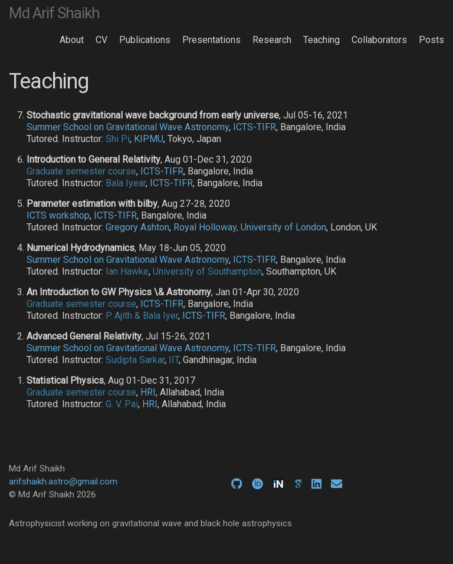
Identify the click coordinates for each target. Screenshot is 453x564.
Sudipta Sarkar (135, 359)
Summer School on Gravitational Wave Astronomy (128, 127)
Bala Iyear (126, 183)
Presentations (211, 39)
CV (101, 39)
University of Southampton (207, 271)
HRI (148, 392)
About (72, 39)
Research (271, 39)
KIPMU (148, 138)
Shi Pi (118, 138)
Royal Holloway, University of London (249, 227)
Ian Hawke (127, 271)
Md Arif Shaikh (54, 13)
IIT (174, 359)
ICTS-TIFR (254, 127)
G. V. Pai (122, 404)
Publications (144, 39)
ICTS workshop (58, 215)
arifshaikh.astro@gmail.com (63, 481)
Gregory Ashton (137, 227)
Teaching (321, 39)
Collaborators (379, 39)
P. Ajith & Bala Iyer (142, 315)
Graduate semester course (81, 171)
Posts (431, 39)
